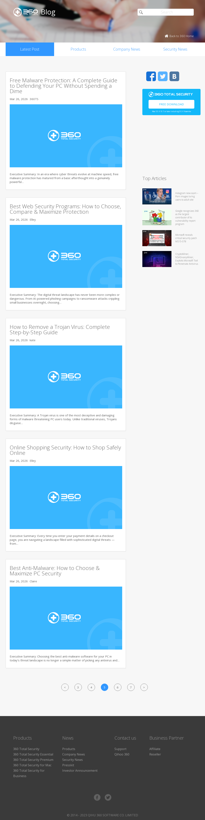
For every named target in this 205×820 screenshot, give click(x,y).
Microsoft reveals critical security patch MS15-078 (186, 238)
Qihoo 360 (121, 754)
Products (78, 49)
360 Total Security (26, 749)
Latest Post (29, 49)
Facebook (151, 76)
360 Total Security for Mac (32, 765)
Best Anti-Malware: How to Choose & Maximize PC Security (55, 570)
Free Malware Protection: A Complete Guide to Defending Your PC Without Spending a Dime (63, 86)
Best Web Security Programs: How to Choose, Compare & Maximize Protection (65, 208)
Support (120, 749)
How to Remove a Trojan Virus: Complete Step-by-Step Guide (60, 329)
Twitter (163, 76)
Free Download (171, 104)
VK (174, 76)
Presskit (68, 765)
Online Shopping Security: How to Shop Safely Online (65, 450)
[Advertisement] (170, 147)
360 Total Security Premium (33, 760)
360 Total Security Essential (33, 754)
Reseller (155, 754)
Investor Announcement (80, 770)
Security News (175, 49)
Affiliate (154, 749)
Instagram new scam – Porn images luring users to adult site (186, 196)
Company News (126, 49)
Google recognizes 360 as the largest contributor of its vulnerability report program (187, 217)
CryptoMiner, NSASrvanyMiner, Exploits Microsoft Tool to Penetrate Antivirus (186, 258)
